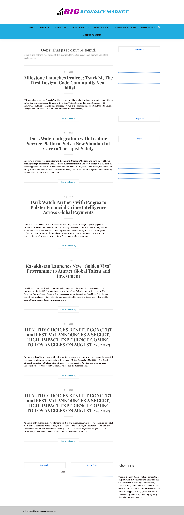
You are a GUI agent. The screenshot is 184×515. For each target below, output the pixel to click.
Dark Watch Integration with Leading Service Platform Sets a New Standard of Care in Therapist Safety (68, 143)
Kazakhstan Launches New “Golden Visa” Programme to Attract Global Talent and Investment (68, 271)
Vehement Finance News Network (133, 125)
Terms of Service (80, 27)
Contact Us (60, 27)
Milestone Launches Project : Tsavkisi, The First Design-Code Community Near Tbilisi (68, 83)
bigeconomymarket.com (46, 511)
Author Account (92, 35)
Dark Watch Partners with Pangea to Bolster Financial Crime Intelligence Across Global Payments (68, 207)
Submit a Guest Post (125, 27)
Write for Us (148, 27)
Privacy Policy (102, 27)
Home (32, 27)
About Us (44, 27)
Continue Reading (68, 118)
